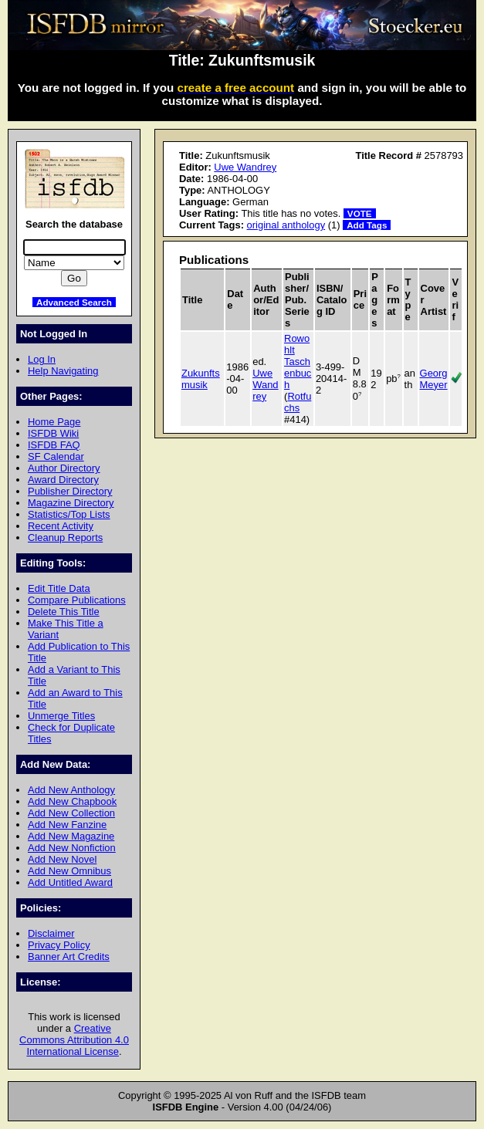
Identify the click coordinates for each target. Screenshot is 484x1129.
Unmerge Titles (61, 716)
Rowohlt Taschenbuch (297, 361)
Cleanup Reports (65, 537)
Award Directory (63, 479)
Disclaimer (51, 933)
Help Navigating (63, 371)
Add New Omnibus (69, 871)
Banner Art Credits (69, 956)
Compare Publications (77, 600)
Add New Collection (71, 813)
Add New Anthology (71, 790)
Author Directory (64, 468)
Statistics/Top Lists (69, 514)
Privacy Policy (59, 945)
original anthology (286, 225)
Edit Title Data (59, 588)
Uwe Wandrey (245, 167)
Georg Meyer (434, 378)
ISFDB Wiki (53, 433)
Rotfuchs (297, 402)
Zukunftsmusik (200, 378)
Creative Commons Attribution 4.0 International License (74, 1040)
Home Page (54, 422)
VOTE (359, 213)
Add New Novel (62, 859)
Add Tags (367, 225)
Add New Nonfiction (72, 848)
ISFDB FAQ (54, 445)
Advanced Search (74, 302)
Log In (42, 359)
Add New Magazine (71, 836)
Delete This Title (64, 611)
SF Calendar (56, 456)
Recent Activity (60, 526)
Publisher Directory (70, 491)
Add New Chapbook (72, 801)
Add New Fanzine (67, 824)
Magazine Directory (71, 503)
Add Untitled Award (70, 882)
